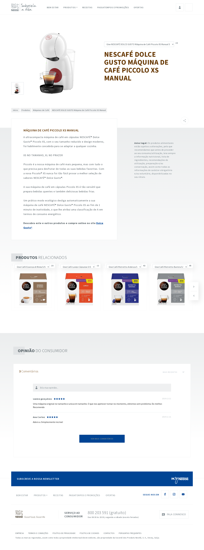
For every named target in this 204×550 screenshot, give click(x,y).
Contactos (109, 533)
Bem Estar (53, 7)
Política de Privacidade (64, 533)
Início (15, 110)
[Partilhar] (185, 121)
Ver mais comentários (102, 438)
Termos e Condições (38, 533)
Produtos (69, 7)
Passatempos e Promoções (113, 7)
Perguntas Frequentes (130, 533)
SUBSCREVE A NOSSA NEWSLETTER (38, 478)
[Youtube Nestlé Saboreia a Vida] (183, 494)
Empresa (19, 533)
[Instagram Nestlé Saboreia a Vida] (174, 494)
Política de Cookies (89, 533)
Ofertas (138, 7)
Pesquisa (189, 7)
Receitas (87, 7)
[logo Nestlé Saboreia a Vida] (24, 7)
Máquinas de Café (41, 110)
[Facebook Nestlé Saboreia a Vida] (165, 494)
